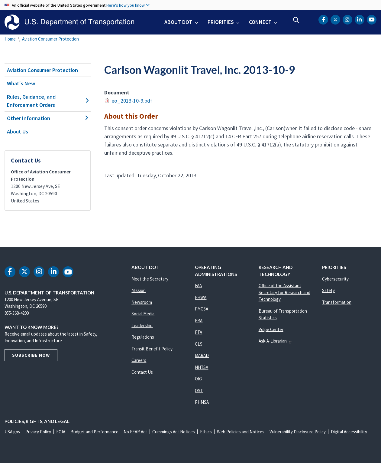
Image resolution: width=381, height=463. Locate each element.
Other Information (47, 118)
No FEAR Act (135, 432)
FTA (198, 332)
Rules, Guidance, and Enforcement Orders (47, 100)
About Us (17, 131)
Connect (260, 21)
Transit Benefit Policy (152, 349)
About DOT (178, 21)
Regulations (142, 337)
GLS (198, 344)
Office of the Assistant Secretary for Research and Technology (284, 292)
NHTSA (201, 367)
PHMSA (202, 402)
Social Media (142, 314)
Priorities (221, 21)
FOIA (60, 432)
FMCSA (201, 309)
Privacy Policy (38, 432)
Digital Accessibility (349, 432)
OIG (198, 379)
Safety (328, 290)
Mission (138, 290)
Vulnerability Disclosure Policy (298, 432)
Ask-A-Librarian (275, 341)
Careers (138, 360)
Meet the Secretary (149, 279)
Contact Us (142, 372)
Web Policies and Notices (240, 432)
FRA (198, 320)
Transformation (336, 302)
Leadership (142, 325)
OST (199, 390)
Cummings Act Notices (173, 432)
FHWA (200, 297)
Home (10, 39)
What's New (21, 83)
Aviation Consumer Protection (50, 39)
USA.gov (12, 432)
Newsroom (141, 302)
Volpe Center (271, 329)
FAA (198, 285)
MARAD (202, 355)
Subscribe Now (31, 355)
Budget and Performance (94, 432)
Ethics (206, 432)
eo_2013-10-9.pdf (131, 100)
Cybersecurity (335, 279)
